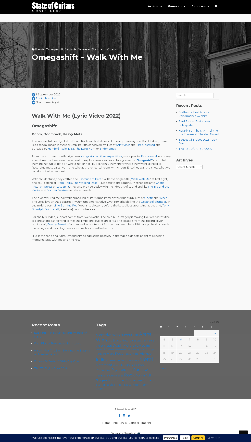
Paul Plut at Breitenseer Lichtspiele (57, 343)
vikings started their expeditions (101, 156)
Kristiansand (149, 156)
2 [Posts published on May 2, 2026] (206, 333)
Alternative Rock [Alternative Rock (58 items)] (129, 334)
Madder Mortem (58, 190)
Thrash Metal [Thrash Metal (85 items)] (122, 384)
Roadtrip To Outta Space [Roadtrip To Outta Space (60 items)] (109, 375)
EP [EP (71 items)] (105, 349)
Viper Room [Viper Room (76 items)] (141, 384)
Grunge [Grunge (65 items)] (149, 349)
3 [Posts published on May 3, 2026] (215, 333)
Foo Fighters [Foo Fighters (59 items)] (137, 349)
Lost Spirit (62, 186)
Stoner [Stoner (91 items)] (147, 380)
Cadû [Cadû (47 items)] (139, 341)
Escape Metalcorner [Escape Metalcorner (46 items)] (116, 350)
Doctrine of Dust (90, 179)
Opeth (148, 198)
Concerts (175, 6)
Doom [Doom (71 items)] (137, 345)
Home (106, 422)
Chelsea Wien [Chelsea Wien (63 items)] (104, 345)
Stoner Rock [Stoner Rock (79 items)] (104, 384)
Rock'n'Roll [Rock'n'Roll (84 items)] (143, 375)
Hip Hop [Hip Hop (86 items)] (146, 353)
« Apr (163, 368)
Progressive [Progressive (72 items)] (103, 370)
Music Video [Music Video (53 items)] (118, 365)
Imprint (146, 422)
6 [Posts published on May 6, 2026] (181, 339)
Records (70, 49)
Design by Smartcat (125, 433)
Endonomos (108, 148)
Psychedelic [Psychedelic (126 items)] (122, 369)
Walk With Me (140, 179)
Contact (134, 422)
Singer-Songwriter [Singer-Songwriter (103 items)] (110, 380)
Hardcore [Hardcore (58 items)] (101, 353)
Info (115, 422)
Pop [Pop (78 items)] (141, 365)
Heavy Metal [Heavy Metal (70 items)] (131, 353)
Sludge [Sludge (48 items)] (139, 381)
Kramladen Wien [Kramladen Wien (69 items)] (116, 360)
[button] (216, 7)
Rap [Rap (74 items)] (146, 370)
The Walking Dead (85, 182)
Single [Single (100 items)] (130, 380)
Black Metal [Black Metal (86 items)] (121, 340)
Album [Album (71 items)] (100, 334)
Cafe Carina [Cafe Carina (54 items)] (148, 341)
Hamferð (54, 148)
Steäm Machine (46, 98)
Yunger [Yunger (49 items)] (99, 389)
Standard (99, 49)
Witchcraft (52, 209)
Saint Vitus (123, 145)
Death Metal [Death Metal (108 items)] (122, 345)
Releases (199, 6)
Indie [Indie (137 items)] (100, 360)
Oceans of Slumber (153, 201)
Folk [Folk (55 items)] (127, 349)
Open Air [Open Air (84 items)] (131, 365)
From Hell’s (64, 182)
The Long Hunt (85, 148)
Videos (112, 49)
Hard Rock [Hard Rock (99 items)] (115, 353)
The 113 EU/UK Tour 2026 (195, 148)
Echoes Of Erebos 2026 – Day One (56, 361)
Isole (64, 148)
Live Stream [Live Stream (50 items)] (133, 360)
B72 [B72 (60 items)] (110, 340)
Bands (40, 49)
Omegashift (54, 49)
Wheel (163, 198)
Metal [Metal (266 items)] (146, 359)
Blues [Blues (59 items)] (133, 340)
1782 (71, 148)
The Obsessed (145, 145)
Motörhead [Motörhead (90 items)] (104, 365)
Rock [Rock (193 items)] (129, 374)
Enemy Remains (58, 224)
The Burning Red (66, 205)
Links (123, 422)
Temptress (45, 186)
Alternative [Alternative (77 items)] (112, 334)
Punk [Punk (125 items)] (138, 369)
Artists (153, 6)
